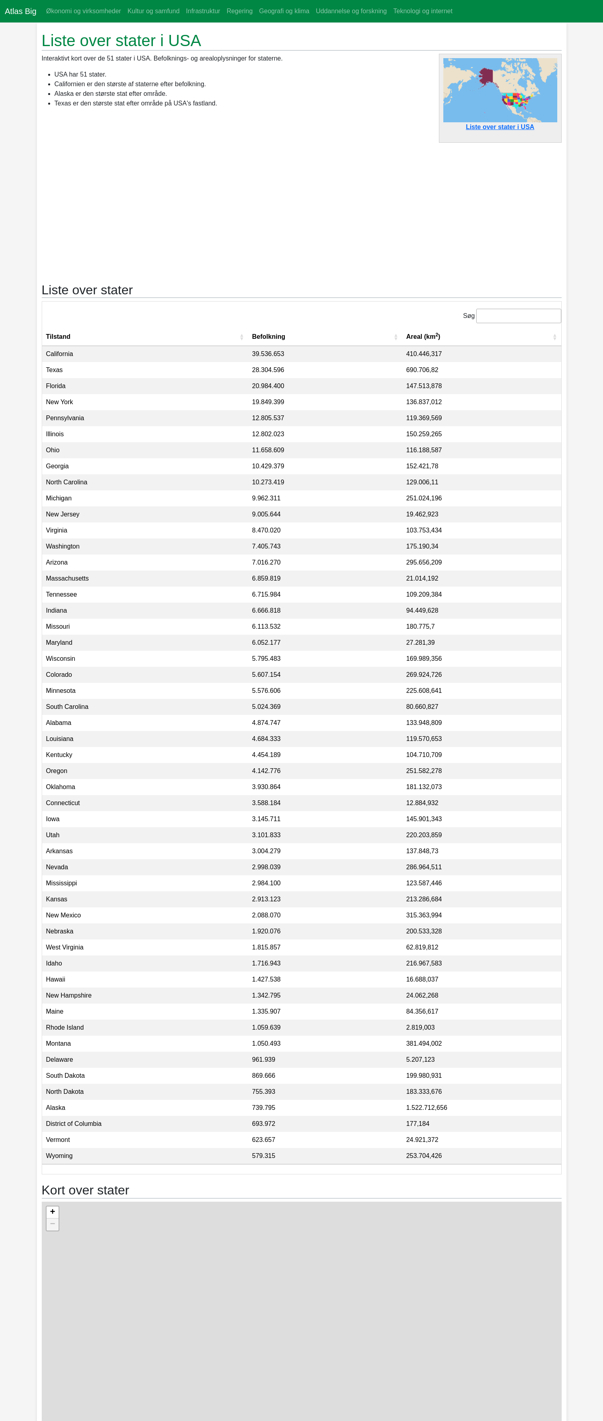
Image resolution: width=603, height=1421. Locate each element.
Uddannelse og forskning (351, 11)
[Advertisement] (301, 208)
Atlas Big (21, 11)
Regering (240, 11)
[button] (241, 337)
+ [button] (52, 1212)
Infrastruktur (203, 11)
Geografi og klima (284, 11)
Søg (469, 315)
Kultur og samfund (154, 11)
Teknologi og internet (423, 11)
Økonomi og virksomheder (83, 11)
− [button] (52, 1225)
